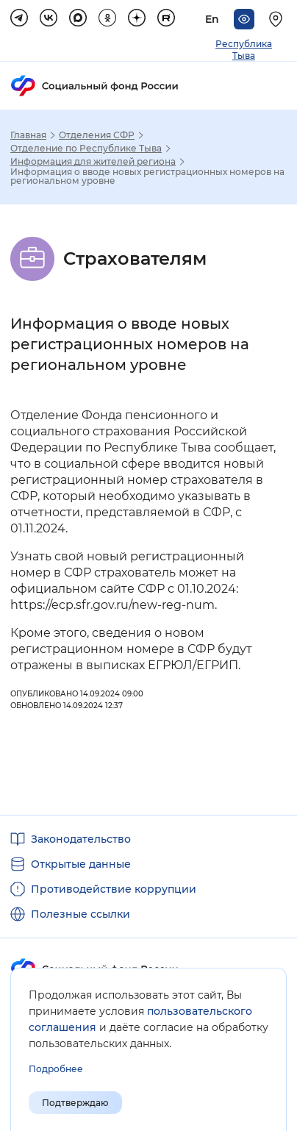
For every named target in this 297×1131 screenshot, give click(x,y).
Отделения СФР (97, 135)
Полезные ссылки (80, 914)
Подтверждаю (75, 1102)
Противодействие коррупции (113, 889)
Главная (28, 135)
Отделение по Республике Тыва (86, 148)
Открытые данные (81, 864)
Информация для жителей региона (93, 161)
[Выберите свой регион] (278, 19)
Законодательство (81, 839)
